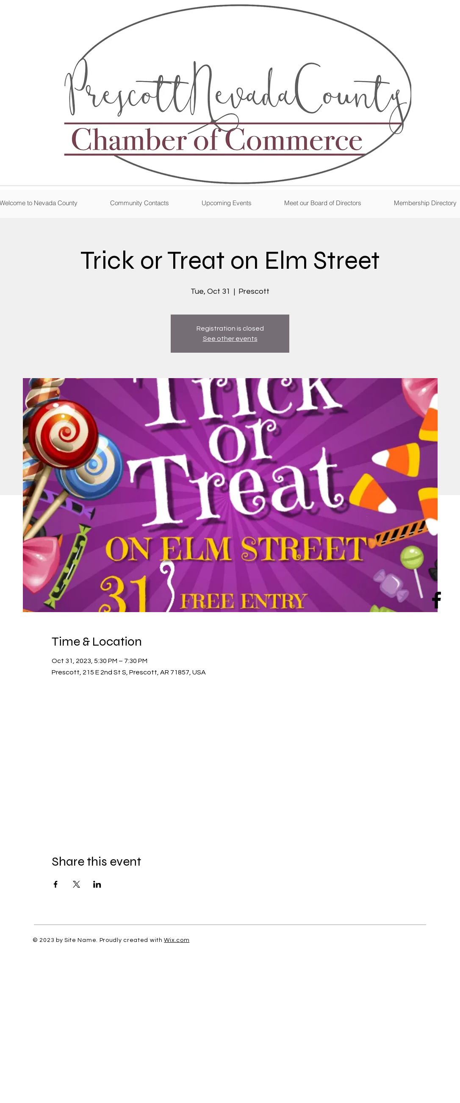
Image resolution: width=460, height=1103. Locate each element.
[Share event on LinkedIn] (97, 884)
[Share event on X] (76, 884)
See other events (230, 338)
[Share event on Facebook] (56, 884)
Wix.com (176, 940)
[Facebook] (436, 600)
